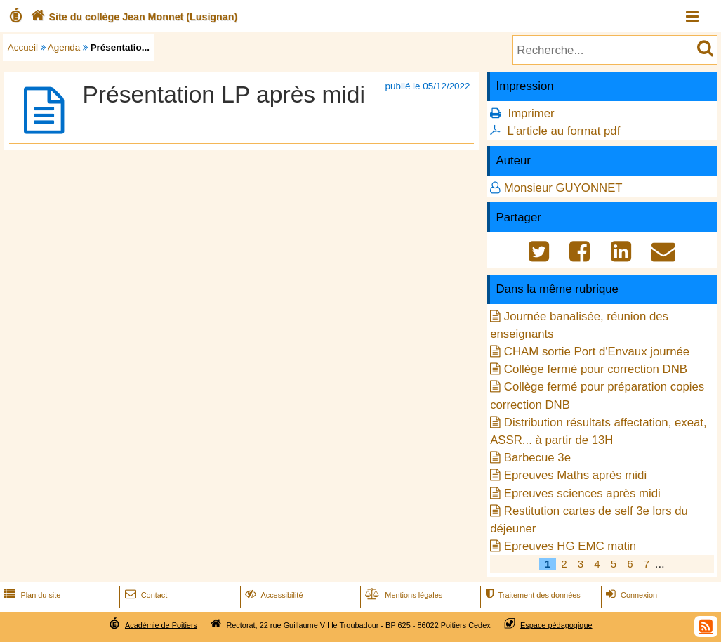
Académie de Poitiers (161, 624)
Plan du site (30, 595)
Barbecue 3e (537, 457)
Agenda (64, 47)
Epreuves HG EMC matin (570, 546)
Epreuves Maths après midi (575, 475)
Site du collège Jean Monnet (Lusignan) (132, 16)
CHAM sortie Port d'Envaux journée (596, 351)
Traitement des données (531, 595)
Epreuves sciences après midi (582, 493)
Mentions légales (402, 595)
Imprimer (531, 113)
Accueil (23, 47)
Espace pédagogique (556, 624)
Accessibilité (272, 595)
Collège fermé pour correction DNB (595, 369)
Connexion (630, 595)
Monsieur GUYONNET (563, 188)
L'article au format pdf (563, 131)
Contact (145, 595)
